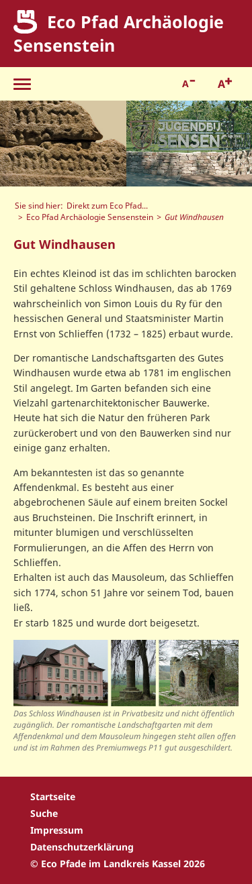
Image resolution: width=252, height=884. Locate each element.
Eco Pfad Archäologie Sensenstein (89, 216)
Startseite (52, 796)
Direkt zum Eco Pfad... (107, 205)
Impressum (56, 830)
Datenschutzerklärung (82, 846)
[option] (63, 143)
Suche (44, 813)
